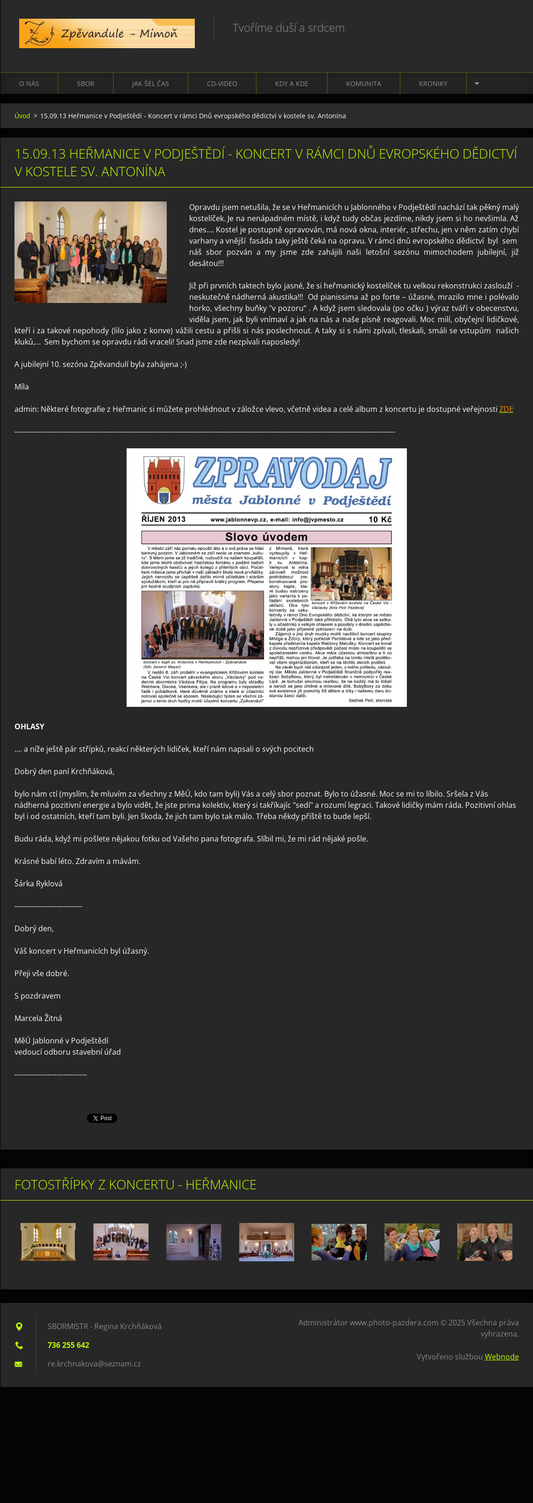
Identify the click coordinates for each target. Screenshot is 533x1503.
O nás (29, 83)
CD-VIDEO (222, 83)
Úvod (22, 115)
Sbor (85, 83)
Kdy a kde (291, 83)
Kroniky (433, 83)
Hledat (508, 27)
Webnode (502, 1357)
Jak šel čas (150, 83)
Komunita (363, 83)
